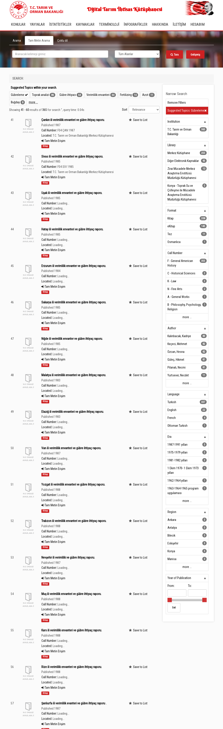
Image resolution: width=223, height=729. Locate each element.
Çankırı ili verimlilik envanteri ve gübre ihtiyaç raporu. (73, 120)
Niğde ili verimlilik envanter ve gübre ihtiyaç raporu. (72, 338)
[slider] (169, 600)
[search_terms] (60, 54)
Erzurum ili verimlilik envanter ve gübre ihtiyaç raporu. (73, 266)
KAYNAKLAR (85, 24)
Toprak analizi (40, 95)
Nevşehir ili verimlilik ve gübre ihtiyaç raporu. (68, 557)
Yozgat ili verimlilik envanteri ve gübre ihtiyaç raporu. (73, 484)
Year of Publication (179, 578)
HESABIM (197, 24)
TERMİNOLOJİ (109, 24)
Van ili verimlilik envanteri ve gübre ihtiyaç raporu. (71, 448)
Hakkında (160, 24)
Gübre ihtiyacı (67, 95)
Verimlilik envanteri (98, 95)
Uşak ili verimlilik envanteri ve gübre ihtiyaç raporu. (71, 193)
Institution (173, 121)
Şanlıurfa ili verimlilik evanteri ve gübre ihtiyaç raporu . (73, 703)
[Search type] (137, 54)
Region (171, 512)
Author (171, 328)
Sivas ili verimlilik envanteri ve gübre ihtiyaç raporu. (72, 156)
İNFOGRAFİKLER (135, 24)
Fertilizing (126, 95)
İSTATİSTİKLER (60, 24)
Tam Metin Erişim (53, 141)
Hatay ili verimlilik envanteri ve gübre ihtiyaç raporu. (72, 229)
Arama (17, 40)
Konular (18, 24)
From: (170, 586)
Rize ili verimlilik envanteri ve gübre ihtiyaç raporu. (71, 667)
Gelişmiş (195, 54)
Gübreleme (19, 95)
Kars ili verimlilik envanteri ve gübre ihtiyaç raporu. (71, 630)
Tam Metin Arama (39, 40)
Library (171, 145)
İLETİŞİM (179, 24)
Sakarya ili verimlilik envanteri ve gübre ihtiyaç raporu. (73, 302)
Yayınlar (37, 24)
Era (169, 436)
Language (173, 394)
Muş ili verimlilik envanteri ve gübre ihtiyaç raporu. (71, 594)
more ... (33, 102)
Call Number (174, 253)
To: (190, 586)
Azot (145, 95)
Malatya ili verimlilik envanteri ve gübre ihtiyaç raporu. (73, 375)
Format (171, 210)
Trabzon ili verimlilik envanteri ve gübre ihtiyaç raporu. (73, 521)
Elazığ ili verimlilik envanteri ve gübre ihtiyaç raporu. (72, 411)
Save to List (140, 120)
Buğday (15, 102)
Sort (124, 109)
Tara (175, 54)
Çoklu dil (62, 40)
